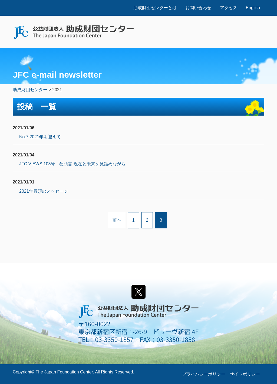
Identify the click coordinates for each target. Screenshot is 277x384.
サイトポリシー (245, 374)
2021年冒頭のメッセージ (43, 191)
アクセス (228, 7)
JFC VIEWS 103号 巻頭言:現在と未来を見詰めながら (72, 164)
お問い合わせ (198, 7)
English (253, 7)
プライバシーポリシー (203, 374)
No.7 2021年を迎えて (40, 136)
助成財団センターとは (155, 7)
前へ (117, 220)
